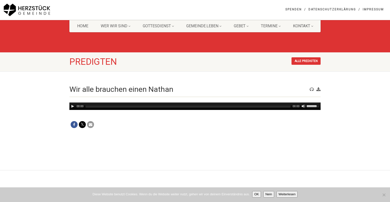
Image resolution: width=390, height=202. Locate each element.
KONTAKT (303, 26)
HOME (82, 26)
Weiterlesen (287, 194)
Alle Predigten (306, 61)
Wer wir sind (115, 26)
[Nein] (383, 194)
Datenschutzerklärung (332, 9)
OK (256, 194)
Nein (268, 194)
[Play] (73, 106)
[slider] (188, 106)
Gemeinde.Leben (203, 26)
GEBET (241, 26)
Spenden (293, 9)
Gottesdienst (158, 26)
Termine (271, 26)
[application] (195, 106)
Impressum (373, 9)
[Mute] (303, 106)
